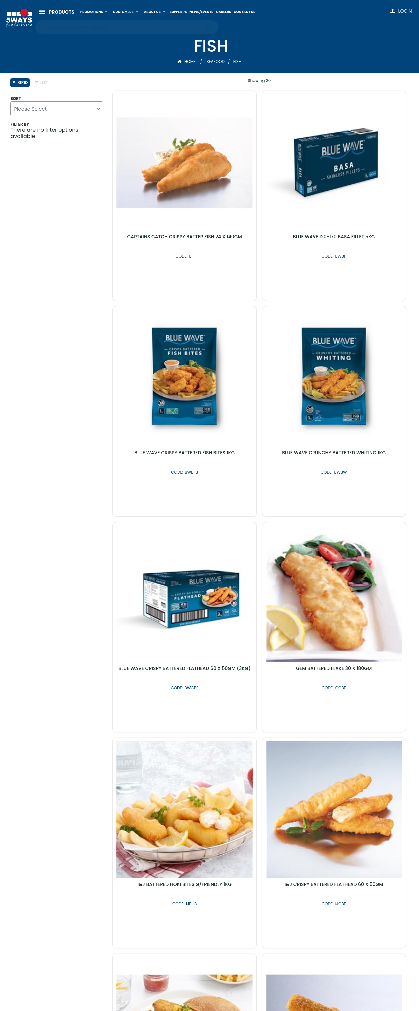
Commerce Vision (244, 992)
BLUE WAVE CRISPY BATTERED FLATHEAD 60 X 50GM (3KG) (259, 355)
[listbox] (56, 108)
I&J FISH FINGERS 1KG (159, 685)
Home (187, 61)
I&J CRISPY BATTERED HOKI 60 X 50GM (358, 688)
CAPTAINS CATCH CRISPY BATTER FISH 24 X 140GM (159, 189)
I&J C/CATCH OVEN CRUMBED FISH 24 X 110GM (358, 521)
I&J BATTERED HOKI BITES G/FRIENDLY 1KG (159, 521)
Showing (259, 80)
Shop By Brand (245, 835)
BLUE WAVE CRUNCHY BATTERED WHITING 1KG (159, 355)
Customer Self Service (192, 992)
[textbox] (120, 23)
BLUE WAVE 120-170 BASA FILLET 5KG (259, 187)
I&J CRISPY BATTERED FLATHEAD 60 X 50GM (259, 521)
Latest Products (173, 835)
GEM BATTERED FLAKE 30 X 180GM (359, 353)
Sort (15, 98)
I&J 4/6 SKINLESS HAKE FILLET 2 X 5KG (259, 685)
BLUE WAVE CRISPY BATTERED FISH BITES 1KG (358, 189)
